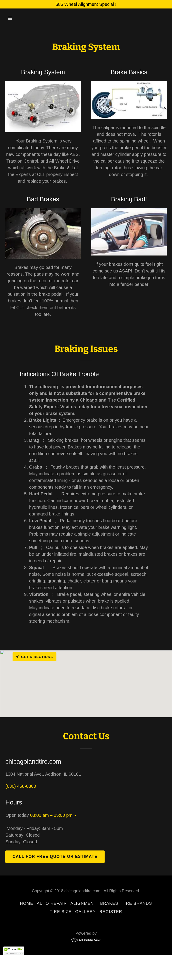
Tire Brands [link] (137, 903)
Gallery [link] (85, 911)
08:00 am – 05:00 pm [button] (51, 815)
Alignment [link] (84, 903)
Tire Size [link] (61, 911)
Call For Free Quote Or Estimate (55, 856)
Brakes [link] (109, 903)
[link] (86, 939)
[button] (23, 18)
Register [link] (110, 911)
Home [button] (26, 903)
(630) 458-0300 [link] (20, 786)
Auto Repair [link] (52, 903)
